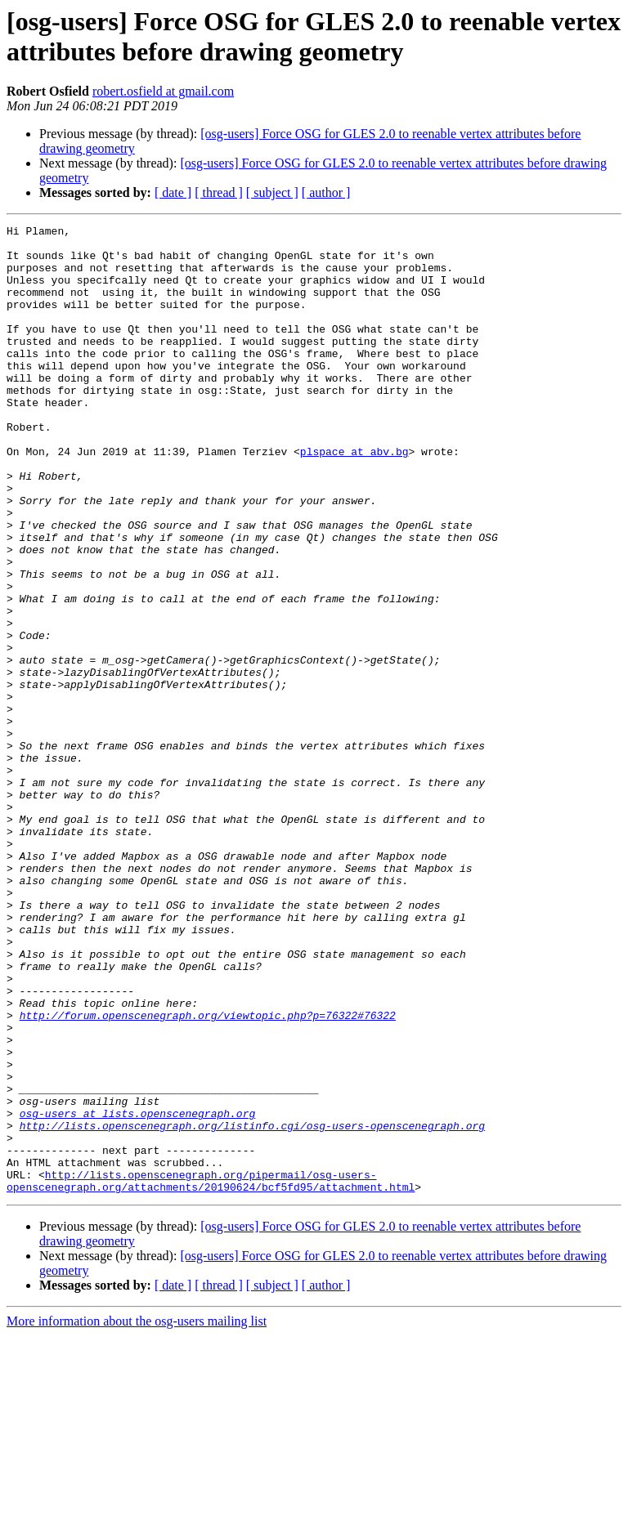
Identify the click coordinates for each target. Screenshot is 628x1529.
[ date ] (173, 192)
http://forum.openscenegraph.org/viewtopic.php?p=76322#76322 (208, 1174)
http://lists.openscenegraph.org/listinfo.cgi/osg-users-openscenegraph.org (252, 1306)
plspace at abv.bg (354, 497)
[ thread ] (219, 192)
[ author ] (326, 192)
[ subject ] (272, 192)
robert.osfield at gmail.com (163, 91)
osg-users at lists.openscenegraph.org (138, 1292)
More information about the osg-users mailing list (137, 1515)
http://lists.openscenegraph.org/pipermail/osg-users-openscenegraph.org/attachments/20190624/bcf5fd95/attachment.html (211, 1373)
